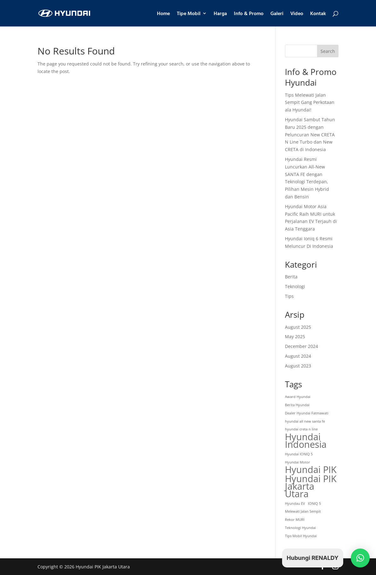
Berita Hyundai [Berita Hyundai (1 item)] (297, 405)
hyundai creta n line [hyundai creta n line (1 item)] (301, 429)
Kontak (318, 14)
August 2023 (298, 366)
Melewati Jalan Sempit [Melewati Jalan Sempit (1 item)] (303, 511)
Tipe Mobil (188, 14)
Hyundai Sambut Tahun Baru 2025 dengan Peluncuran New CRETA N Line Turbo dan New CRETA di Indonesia (310, 134)
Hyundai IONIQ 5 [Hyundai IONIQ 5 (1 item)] (299, 454)
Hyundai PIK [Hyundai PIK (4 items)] (311, 470)
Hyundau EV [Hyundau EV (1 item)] (295, 503)
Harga (220, 14)
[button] (360, 558)
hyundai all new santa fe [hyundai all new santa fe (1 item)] (305, 421)
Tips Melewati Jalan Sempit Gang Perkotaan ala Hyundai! (309, 102)
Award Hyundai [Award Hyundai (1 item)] (297, 397)
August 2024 (298, 356)
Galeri (276, 14)
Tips (289, 296)
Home (163, 14)
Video (296, 14)
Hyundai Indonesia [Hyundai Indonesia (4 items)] (306, 440)
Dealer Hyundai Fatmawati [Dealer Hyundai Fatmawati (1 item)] (306, 413)
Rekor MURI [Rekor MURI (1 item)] (294, 519)
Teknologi (295, 286)
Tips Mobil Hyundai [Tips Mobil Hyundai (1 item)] (301, 536)
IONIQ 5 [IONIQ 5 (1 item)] (314, 503)
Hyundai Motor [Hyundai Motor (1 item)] (297, 462)
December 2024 (301, 346)
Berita (291, 277)
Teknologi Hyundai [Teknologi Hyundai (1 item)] (300, 528)
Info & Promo (248, 14)
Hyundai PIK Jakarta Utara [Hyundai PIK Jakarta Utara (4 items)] (311, 486)
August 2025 (298, 327)
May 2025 (295, 336)
